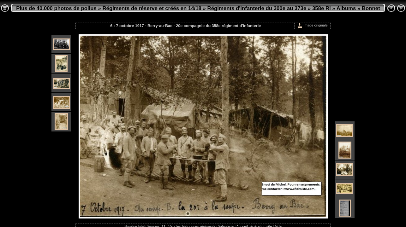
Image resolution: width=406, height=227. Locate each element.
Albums (346, 8)
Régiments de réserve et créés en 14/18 (152, 8)
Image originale (312, 25)
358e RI (321, 8)
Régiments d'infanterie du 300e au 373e (257, 8)
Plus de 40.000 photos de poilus (56, 8)
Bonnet (371, 8)
